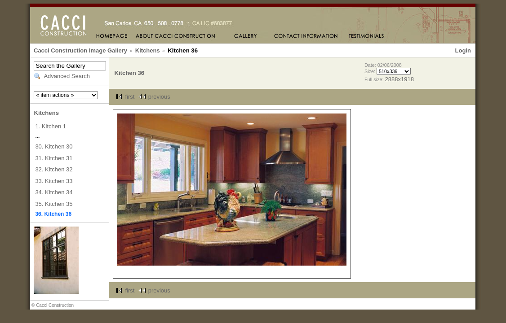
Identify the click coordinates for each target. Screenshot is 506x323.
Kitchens (147, 50)
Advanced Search (67, 76)
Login (463, 50)
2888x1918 (399, 79)
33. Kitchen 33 (53, 181)
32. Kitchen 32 (53, 169)
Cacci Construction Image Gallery (80, 50)
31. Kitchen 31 (53, 158)
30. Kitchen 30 (53, 146)
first (129, 96)
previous (159, 96)
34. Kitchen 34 (53, 192)
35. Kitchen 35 (53, 204)
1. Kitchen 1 (50, 126)
